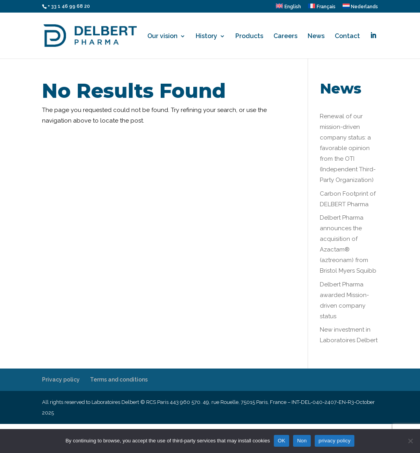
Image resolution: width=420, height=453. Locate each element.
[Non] (410, 441)
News (316, 36)
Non (302, 441)
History (206, 36)
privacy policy (335, 441)
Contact (347, 36)
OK (281, 441)
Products (249, 36)
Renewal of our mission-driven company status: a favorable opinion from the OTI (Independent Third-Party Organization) (348, 148)
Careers (285, 36)
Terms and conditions (119, 379)
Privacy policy (61, 379)
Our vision (162, 36)
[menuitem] (288, 8)
